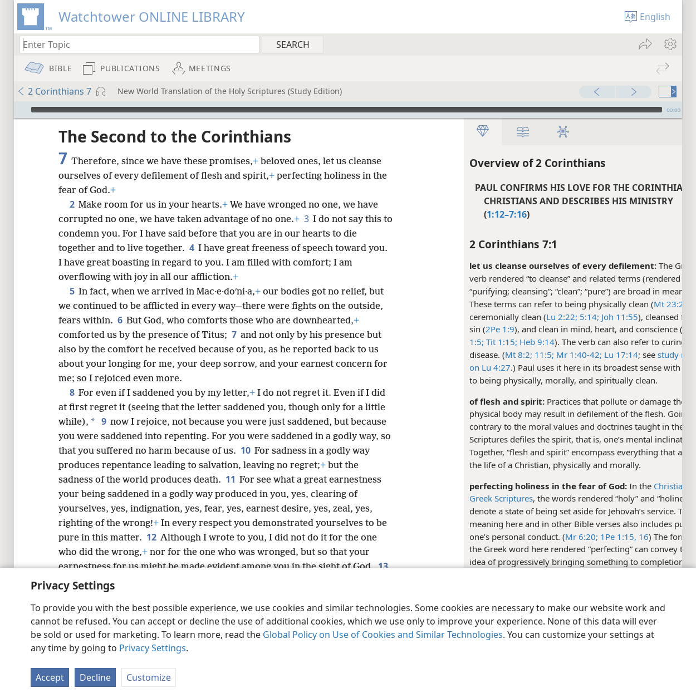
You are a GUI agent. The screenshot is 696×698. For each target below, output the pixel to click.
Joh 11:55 (586, 316)
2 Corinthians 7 (54, 91)
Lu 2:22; (529, 316)
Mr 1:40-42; (546, 354)
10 (257, 450)
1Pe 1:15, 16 (591, 536)
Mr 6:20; (549, 536)
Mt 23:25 (638, 303)
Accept (50, 677)
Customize (148, 677)
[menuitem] (669, 44)
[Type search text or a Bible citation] (134, 44)
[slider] (346, 109)
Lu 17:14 (588, 354)
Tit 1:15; (468, 341)
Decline (95, 677)
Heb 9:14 (503, 341)
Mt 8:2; (486, 354)
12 (151, 537)
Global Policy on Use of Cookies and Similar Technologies (383, 634)
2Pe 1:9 (467, 329)
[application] (348, 109)
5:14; (556, 316)
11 (230, 479)
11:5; (511, 354)
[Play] (21, 109)
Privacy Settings (152, 648)
